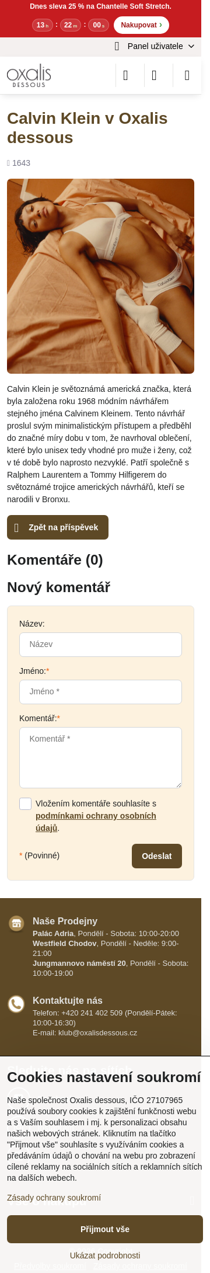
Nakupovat (141, 24)
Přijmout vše (105, 1229)
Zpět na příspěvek (56, 528)
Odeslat (157, 856)
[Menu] (187, 75)
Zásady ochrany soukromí (54, 1197)
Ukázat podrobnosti (105, 1255)
